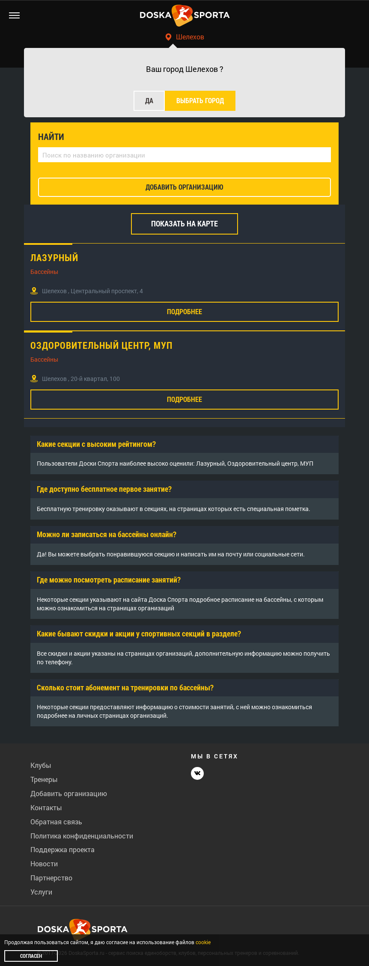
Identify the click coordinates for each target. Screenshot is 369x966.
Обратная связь (56, 821)
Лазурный (54, 257)
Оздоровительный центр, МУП (101, 345)
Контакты (46, 807)
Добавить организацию (68, 793)
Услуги (41, 891)
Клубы (40, 765)
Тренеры (44, 779)
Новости (44, 863)
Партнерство (51, 877)
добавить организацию (184, 186)
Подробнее (184, 311)
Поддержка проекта (62, 849)
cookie (203, 942)
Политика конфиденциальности (81, 835)
